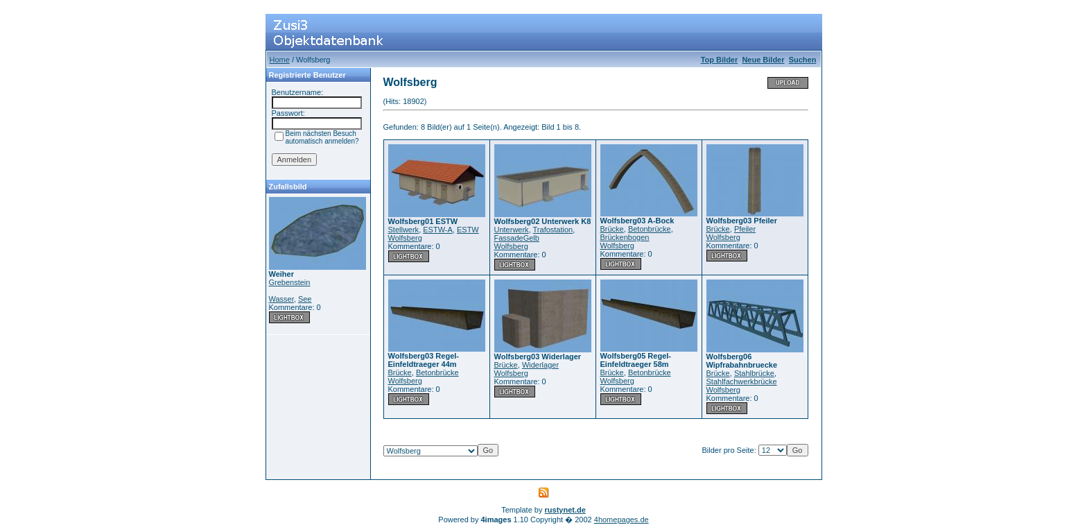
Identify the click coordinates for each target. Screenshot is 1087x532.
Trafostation (553, 229)
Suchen (803, 59)
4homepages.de (621, 519)
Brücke (612, 229)
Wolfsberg (405, 238)
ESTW (468, 229)
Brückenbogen (625, 237)
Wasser (281, 299)
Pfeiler (745, 229)
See (305, 299)
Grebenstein (290, 282)
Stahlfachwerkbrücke (741, 381)
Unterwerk (511, 229)
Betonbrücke (649, 229)
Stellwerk (403, 229)
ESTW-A (438, 229)
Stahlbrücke (754, 373)
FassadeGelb (516, 238)
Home (280, 59)
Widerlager (540, 365)
